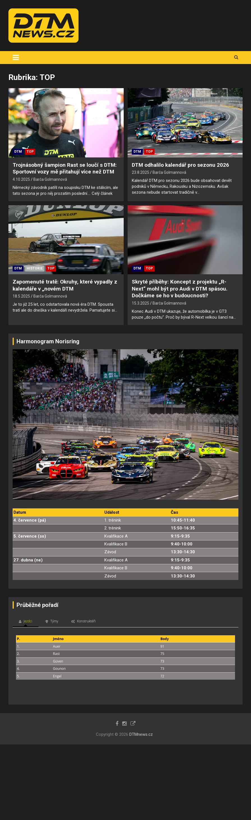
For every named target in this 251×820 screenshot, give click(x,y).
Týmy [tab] (51, 621)
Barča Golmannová (50, 179)
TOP (30, 152)
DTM (18, 152)
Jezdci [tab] (25, 621)
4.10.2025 (21, 179)
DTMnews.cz (141, 734)
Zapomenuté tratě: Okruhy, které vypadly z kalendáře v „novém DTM (65, 285)
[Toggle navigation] (15, 57)
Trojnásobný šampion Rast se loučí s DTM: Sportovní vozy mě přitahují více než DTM (65, 168)
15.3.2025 (140, 303)
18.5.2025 (21, 296)
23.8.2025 (140, 172)
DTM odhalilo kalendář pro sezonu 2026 (180, 165)
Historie (35, 268)
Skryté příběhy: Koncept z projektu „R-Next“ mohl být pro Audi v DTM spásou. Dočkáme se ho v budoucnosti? (179, 288)
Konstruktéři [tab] (83, 621)
